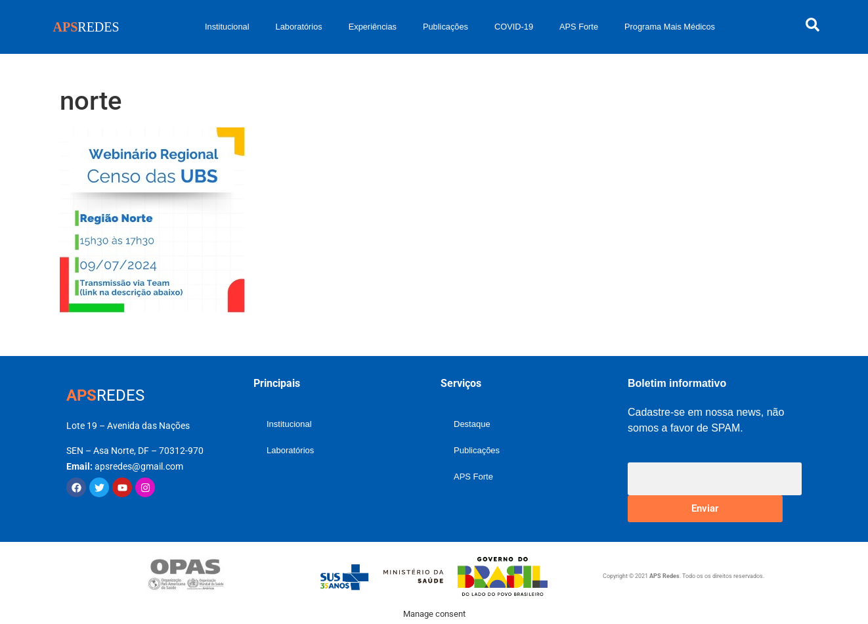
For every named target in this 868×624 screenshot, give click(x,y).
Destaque (472, 424)
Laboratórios (299, 27)
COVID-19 (513, 27)
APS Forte (578, 27)
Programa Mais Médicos (669, 27)
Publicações (445, 27)
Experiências (373, 27)
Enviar (704, 508)
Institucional (227, 27)
